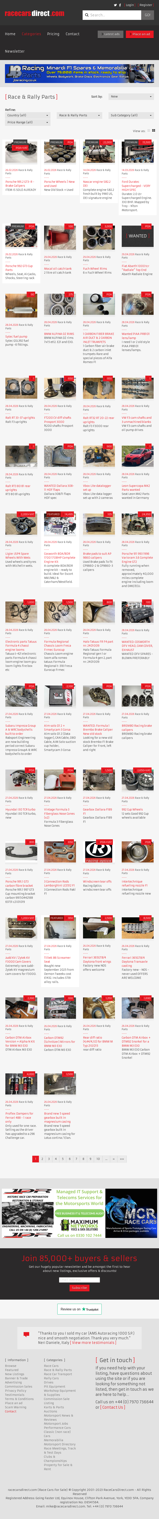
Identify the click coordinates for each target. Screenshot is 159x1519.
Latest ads (110, 34)
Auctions (50, 1411)
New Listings (14, 1374)
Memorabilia (53, 1440)
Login (130, 5)
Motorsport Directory (60, 1444)
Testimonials (14, 1395)
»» (122, 1159)
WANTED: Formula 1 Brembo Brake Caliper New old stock (98, 730)
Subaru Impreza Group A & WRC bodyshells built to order (20, 730)
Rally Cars (51, 1378)
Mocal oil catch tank (58, 269)
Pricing (53, 34)
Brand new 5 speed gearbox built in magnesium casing (57, 1117)
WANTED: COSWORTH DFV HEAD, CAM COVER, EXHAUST (137, 646)
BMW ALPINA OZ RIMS (59, 334)
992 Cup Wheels (132, 809)
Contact (73, 34)
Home (10, 34)
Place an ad (140, 34)
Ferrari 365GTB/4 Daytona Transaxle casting (135, 962)
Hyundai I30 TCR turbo (20, 809)
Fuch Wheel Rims (95, 269)
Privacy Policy (15, 1391)
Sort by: (96, 97)
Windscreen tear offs (97, 881)
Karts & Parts (54, 1407)
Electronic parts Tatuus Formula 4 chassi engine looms (21, 646)
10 (98, 1159)
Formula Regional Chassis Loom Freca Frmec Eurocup (57, 646)
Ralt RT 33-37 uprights (20, 418)
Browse (10, 1366)
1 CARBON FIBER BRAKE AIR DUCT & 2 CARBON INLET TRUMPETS (98, 338)
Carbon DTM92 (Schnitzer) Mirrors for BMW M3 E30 (59, 1042)
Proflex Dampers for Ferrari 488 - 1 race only (19, 1117)
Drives (48, 1382)
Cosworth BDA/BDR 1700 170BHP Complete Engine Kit (59, 558)
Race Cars (51, 1366)
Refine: (10, 110)
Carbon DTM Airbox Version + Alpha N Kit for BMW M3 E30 (20, 1042)
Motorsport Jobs (56, 1423)
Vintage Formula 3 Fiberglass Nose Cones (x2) (59, 813)
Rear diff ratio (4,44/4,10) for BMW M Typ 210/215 (98, 1042)
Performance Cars (57, 1428)
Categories (31, 34)
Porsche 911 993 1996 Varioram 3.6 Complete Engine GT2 (137, 558)
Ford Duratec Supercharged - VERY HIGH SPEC (136, 186)
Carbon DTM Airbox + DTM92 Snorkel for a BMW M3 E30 (136, 1042)
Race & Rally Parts (58, 1370)
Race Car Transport (58, 1374)
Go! (147, 15)
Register (146, 5)
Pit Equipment (54, 1386)
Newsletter (15, 51)
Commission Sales (18, 1386)
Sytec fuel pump (16, 336)
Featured (11, 1370)
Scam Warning (15, 1407)
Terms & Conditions (19, 1399)
